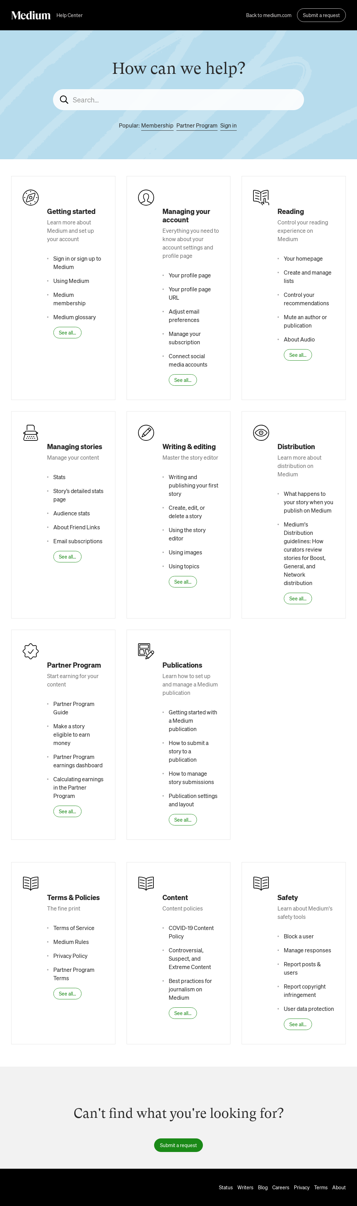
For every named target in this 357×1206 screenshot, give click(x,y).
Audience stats (71, 513)
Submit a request (321, 15)
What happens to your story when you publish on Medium (308, 502)
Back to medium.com (268, 15)
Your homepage (303, 258)
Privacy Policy (70, 955)
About (339, 1187)
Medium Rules (71, 941)
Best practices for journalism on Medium (190, 989)
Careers (280, 1187)
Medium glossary (74, 317)
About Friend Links (76, 527)
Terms (321, 1187)
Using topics (184, 566)
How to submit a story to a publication (188, 751)
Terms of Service (73, 927)
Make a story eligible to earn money (71, 734)
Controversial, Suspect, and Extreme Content (190, 958)
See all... (67, 332)
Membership (157, 125)
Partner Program (197, 125)
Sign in (228, 125)
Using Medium (71, 280)
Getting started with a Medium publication (193, 720)
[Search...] (178, 99)
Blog (263, 1187)
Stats (59, 477)
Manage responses (307, 950)
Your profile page (190, 275)
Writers (245, 1187)
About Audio (299, 339)
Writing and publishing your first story (193, 485)
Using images (185, 552)
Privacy (302, 1187)
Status (226, 1187)
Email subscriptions (77, 541)
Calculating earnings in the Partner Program (78, 787)
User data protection (309, 1008)
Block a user (299, 936)
